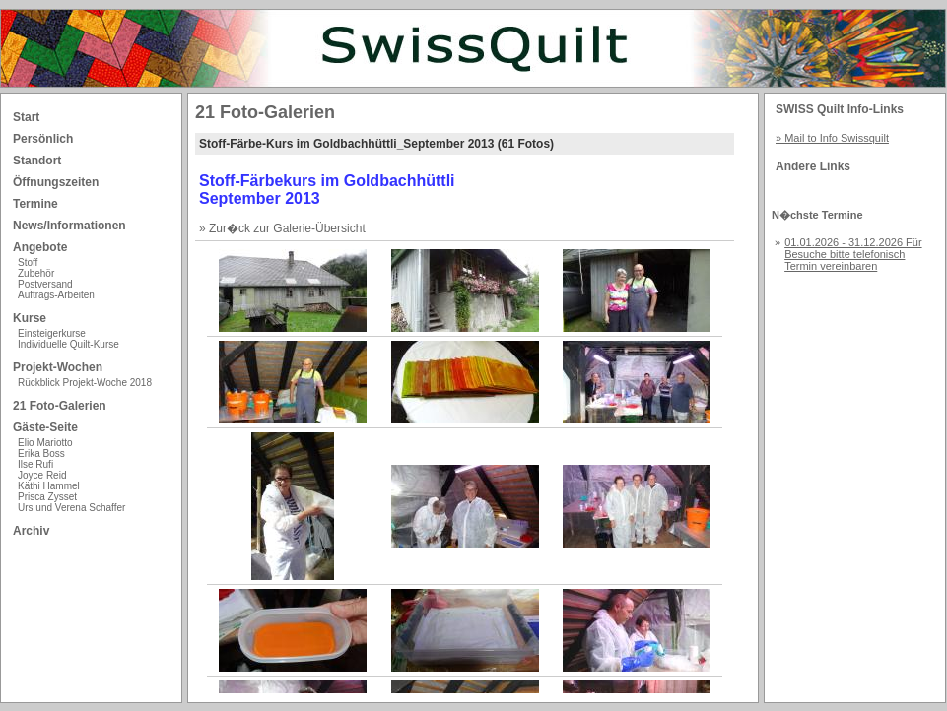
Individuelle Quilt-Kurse (68, 344)
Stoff (27, 262)
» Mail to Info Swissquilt (832, 138)
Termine (35, 204)
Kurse (29, 318)
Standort (37, 160)
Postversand (45, 284)
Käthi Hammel (49, 486)
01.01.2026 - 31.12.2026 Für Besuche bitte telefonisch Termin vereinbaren (852, 254)
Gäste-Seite (45, 427)
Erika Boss (41, 453)
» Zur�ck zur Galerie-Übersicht (282, 228)
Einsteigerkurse (52, 333)
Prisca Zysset (47, 496)
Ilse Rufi (35, 464)
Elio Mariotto (45, 442)
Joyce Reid (42, 475)
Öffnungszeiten (56, 182)
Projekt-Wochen (57, 367)
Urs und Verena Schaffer (71, 507)
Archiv (31, 531)
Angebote (40, 247)
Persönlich (43, 139)
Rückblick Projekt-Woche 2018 (85, 382)
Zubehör (36, 273)
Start (26, 117)
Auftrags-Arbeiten (56, 295)
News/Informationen (69, 225)
